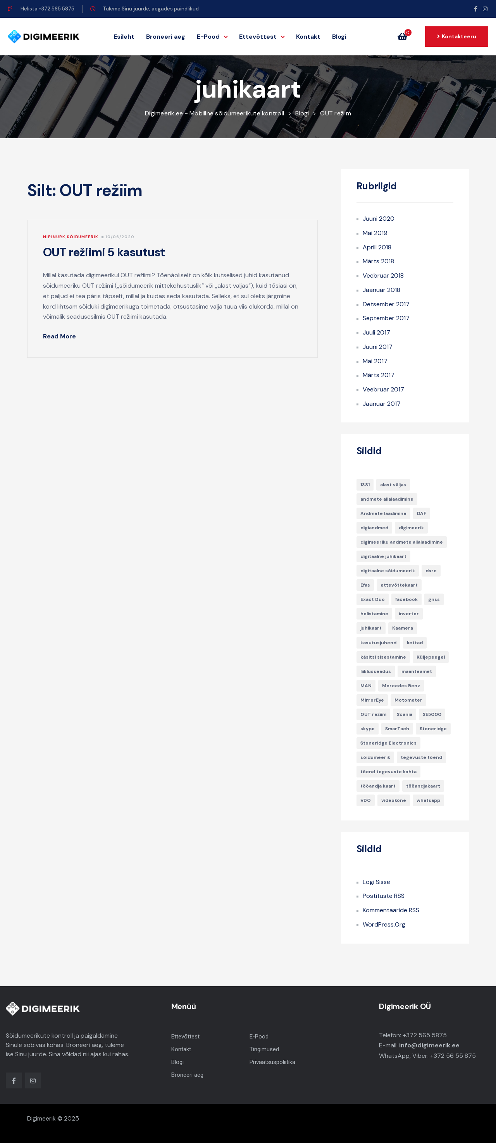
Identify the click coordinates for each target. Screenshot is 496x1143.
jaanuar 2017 (382, 404)
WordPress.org (384, 924)
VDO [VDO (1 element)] (365, 800)
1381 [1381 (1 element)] (365, 485)
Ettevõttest (261, 37)
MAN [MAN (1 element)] (366, 686)
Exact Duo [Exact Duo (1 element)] (372, 599)
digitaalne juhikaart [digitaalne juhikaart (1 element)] (383, 556)
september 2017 (386, 318)
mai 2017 (375, 361)
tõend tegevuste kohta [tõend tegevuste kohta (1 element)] (388, 772)
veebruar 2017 (383, 389)
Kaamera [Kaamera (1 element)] (402, 628)
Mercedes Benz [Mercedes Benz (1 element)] (401, 686)
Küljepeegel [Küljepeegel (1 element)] (431, 657)
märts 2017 (378, 375)
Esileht (124, 37)
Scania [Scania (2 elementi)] (404, 714)
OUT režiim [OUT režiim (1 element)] (373, 714)
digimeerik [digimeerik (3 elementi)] (411, 528)
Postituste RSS (384, 896)
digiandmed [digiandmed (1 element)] (374, 528)
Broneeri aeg (165, 37)
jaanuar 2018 (381, 290)
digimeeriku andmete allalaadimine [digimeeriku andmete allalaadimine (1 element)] (401, 542)
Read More (64, 336)
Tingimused (264, 1049)
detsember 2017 (386, 304)
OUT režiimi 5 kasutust (104, 252)
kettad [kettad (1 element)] (415, 643)
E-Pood (212, 37)
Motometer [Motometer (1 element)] (408, 700)
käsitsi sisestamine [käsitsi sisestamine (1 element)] (383, 657)
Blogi (339, 37)
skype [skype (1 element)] (367, 729)
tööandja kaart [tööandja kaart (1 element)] (378, 786)
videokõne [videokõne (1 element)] (393, 800)
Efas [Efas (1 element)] (365, 585)
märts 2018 (378, 261)
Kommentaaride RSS (391, 910)
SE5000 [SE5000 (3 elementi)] (432, 714)
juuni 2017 (378, 347)
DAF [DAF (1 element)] (421, 513)
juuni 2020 (378, 219)
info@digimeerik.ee (429, 1045)
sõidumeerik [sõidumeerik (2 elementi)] (375, 757)
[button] (405, 37)
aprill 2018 (377, 247)
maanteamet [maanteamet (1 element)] (416, 671)
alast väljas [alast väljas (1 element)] (393, 485)
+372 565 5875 (425, 1035)
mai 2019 (375, 233)
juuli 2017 (376, 332)
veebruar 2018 (383, 275)
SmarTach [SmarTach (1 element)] (397, 729)
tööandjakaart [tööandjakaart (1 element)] (423, 786)
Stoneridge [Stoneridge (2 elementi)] (433, 729)
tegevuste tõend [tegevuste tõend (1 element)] (421, 757)
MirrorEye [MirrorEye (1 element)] (372, 700)
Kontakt (308, 37)
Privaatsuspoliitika (272, 1062)
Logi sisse (376, 882)
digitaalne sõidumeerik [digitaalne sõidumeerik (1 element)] (387, 571)
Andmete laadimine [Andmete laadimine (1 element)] (383, 513)
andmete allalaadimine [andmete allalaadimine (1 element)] (386, 499)
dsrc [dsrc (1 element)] (431, 571)
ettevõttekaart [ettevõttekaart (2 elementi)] (399, 585)
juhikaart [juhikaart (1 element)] (371, 628)
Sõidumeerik (83, 236)
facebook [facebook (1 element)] (406, 599)
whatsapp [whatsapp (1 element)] (428, 800)
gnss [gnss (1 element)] (434, 599)
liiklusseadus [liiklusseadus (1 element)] (375, 671)
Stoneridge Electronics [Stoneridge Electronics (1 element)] (388, 743)
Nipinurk (54, 236)
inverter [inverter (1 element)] (409, 614)
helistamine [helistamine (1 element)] (374, 614)
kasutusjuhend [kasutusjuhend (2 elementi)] (378, 643)
